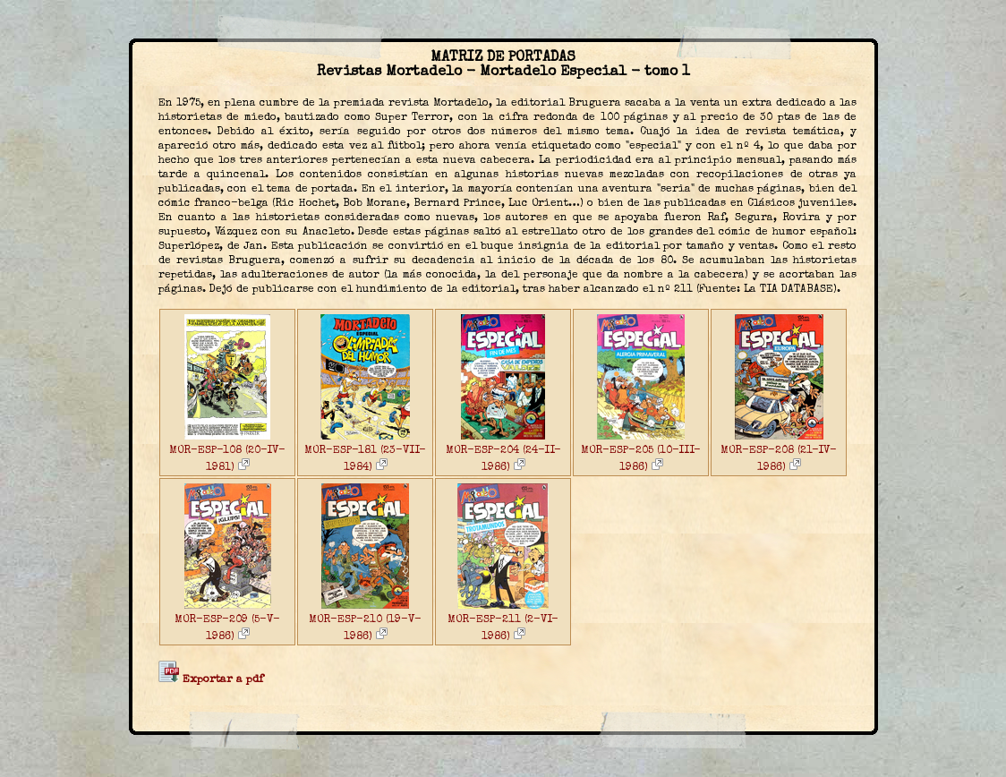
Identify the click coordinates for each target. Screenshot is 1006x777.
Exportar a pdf (210, 680)
